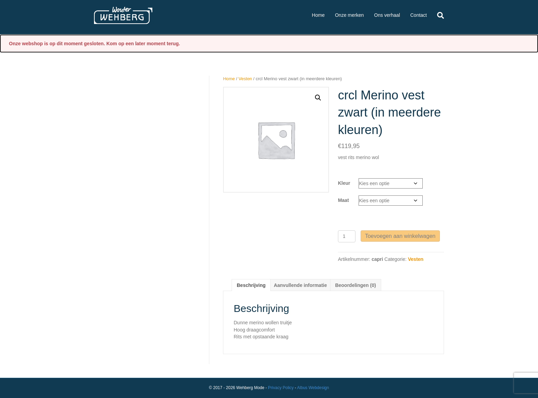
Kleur (344, 183)
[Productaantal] (346, 236)
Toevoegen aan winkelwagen (400, 236)
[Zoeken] (438, 15)
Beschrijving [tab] (251, 285)
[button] (318, 98)
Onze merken (349, 15)
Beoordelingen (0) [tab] (355, 285)
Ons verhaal (387, 15)
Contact (418, 15)
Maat (343, 200)
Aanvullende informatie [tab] (300, 285)
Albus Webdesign (313, 387)
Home (318, 15)
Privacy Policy (281, 387)
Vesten (245, 78)
